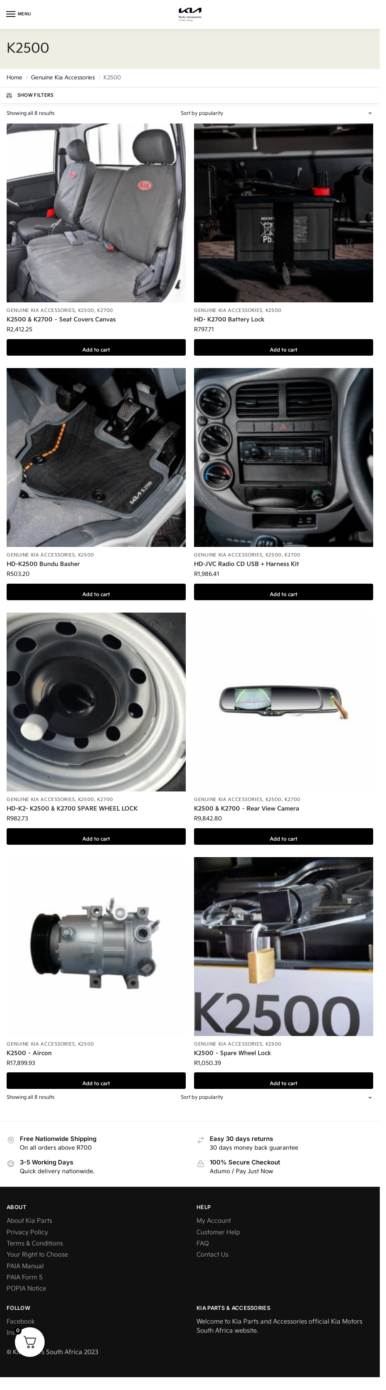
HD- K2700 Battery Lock (229, 319)
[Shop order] (277, 113)
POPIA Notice (26, 1288)
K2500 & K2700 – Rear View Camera (246, 808)
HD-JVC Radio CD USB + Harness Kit (246, 564)
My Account (214, 1220)
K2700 (105, 310)
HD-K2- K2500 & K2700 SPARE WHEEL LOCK (72, 808)
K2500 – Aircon (29, 1053)
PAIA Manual (25, 1266)
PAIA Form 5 (25, 1277)
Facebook (21, 1321)
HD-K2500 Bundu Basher (43, 564)
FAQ (203, 1243)
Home (14, 77)
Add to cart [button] (96, 347)
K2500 (86, 310)
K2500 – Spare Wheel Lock (232, 1053)
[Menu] (18, 14)
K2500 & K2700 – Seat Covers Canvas (61, 319)
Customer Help (218, 1232)
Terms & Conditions (35, 1243)
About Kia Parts (29, 1220)
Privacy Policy (27, 1232)
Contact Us (212, 1254)
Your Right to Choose (37, 1254)
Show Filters (29, 95)
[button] (367, 14)
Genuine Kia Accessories (63, 77)
